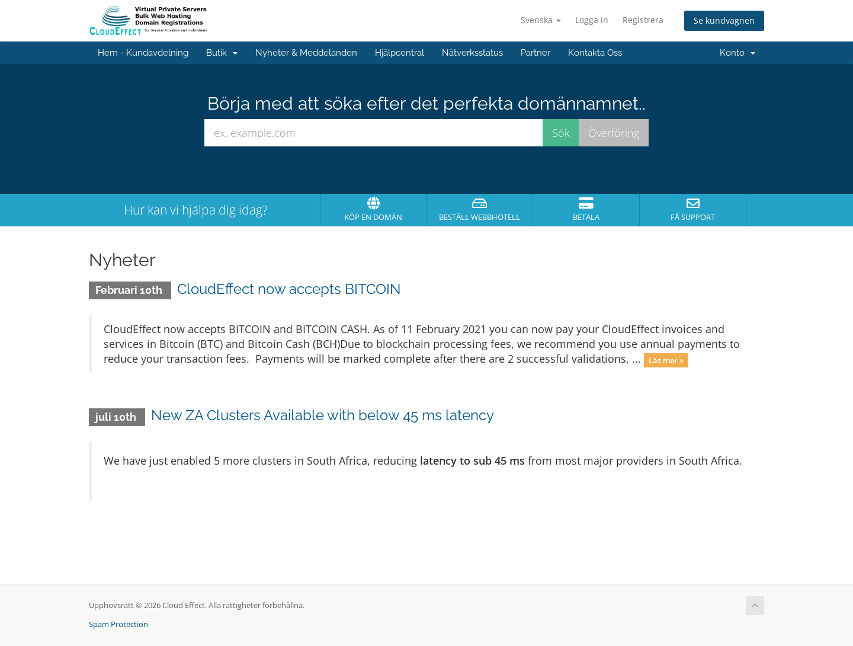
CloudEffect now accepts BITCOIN (289, 289)
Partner (535, 52)
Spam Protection (118, 624)
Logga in (591, 19)
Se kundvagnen (724, 20)
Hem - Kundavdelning (143, 52)
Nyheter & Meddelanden (306, 52)
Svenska (541, 19)
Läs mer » (666, 359)
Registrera (643, 19)
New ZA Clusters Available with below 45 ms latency (322, 415)
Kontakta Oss (595, 52)
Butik (222, 52)
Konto (737, 52)
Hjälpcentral (399, 52)
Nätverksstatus (472, 52)
